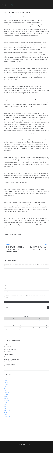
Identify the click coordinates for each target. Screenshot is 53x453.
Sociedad (6, 412)
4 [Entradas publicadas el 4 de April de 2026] (39, 320)
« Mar (26, 332)
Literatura (6, 394)
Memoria (6, 396)
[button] (51, 4)
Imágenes (6, 390)
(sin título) (6, 344)
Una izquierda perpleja (9, 364)
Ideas (5, 388)
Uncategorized (7, 416)
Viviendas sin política (9, 354)
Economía (6, 382)
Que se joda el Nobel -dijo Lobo (11, 359)
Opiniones (6, 402)
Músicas (6, 398)
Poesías (5, 404)
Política (5, 406)
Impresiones (6, 392)
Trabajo (5, 414)
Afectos (5, 378)
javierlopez (13, 16)
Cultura (5, 380)
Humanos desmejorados (10, 349)
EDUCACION (6, 384)
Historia (5, 386)
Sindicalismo (7, 410)
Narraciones (6, 400)
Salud (5, 408)
